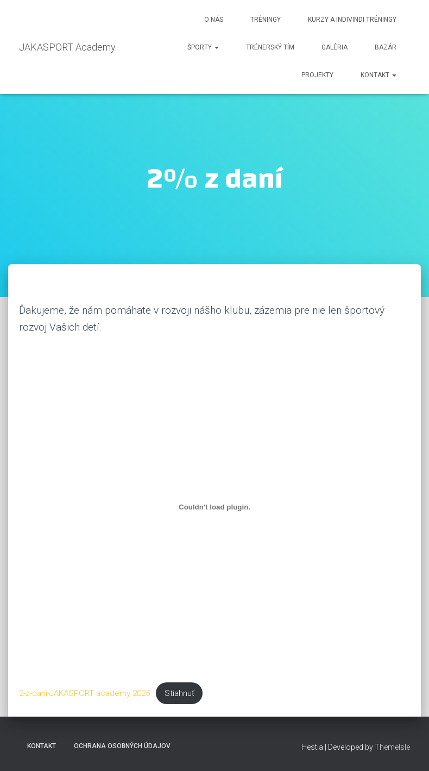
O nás (213, 19)
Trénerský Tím (270, 47)
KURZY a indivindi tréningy (352, 19)
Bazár (385, 47)
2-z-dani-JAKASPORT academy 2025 (84, 693)
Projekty (317, 75)
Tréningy (265, 19)
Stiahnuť (179, 693)
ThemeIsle (392, 747)
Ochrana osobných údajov (122, 746)
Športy (203, 47)
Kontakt (378, 75)
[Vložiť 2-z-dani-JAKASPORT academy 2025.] (214, 507)
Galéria (334, 47)
